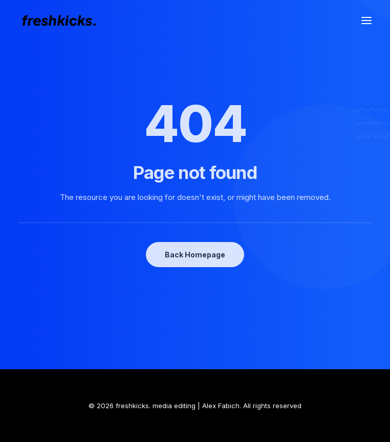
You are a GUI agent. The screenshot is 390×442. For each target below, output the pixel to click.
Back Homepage (195, 254)
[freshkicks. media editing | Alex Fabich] (64, 20)
